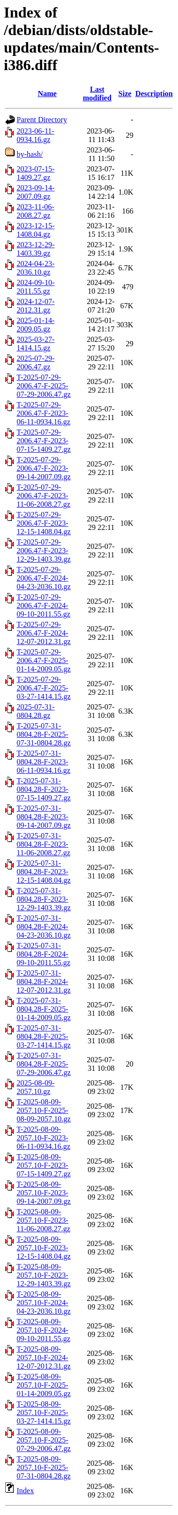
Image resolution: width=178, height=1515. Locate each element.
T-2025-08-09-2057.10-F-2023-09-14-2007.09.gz (44, 1192)
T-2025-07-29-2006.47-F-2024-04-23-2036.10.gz (44, 578)
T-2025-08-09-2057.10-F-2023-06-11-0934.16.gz (43, 1137)
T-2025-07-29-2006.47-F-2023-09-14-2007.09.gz (44, 468)
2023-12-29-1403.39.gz (36, 249)
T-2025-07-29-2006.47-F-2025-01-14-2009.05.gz (44, 660)
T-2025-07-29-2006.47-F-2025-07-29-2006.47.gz (44, 385)
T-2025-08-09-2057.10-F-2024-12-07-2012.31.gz (44, 1357)
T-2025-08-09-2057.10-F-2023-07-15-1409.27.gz (44, 1165)
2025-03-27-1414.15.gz (36, 343)
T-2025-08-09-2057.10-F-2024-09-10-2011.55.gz (43, 1330)
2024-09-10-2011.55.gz (36, 286)
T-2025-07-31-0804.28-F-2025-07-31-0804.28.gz (44, 734)
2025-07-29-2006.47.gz (36, 362)
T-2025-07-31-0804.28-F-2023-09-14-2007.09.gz (44, 816)
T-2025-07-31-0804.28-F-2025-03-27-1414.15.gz (44, 1036)
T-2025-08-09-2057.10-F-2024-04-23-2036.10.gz (44, 1302)
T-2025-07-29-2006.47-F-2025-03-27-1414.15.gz (44, 687)
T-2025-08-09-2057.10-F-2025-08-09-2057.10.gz (44, 1110)
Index (25, 1491)
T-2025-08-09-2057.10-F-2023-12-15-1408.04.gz (44, 1247)
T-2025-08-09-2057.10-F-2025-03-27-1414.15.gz (44, 1412)
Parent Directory (42, 120)
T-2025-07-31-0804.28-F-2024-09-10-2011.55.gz (43, 954)
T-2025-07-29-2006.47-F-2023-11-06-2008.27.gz (43, 495)
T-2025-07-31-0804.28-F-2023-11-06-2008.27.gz (43, 844)
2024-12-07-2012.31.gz (36, 305)
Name (46, 94)
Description (154, 94)
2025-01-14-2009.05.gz (36, 324)
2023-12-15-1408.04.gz (36, 230)
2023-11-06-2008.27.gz (35, 211)
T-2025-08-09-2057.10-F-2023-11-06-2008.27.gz (43, 1220)
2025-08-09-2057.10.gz (36, 1087)
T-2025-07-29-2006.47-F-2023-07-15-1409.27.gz (44, 440)
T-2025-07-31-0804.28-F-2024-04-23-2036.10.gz (44, 926)
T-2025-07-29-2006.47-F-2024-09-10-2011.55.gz (43, 605)
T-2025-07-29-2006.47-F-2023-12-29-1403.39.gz (44, 550)
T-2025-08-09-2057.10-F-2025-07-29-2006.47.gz (44, 1439)
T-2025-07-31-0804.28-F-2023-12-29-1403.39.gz (44, 899)
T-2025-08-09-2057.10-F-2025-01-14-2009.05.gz (44, 1385)
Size (124, 94)
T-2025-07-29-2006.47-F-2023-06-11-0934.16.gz (43, 413)
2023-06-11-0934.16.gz (35, 135)
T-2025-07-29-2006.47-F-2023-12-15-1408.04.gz (44, 523)
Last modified (97, 93)
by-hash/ (30, 154)
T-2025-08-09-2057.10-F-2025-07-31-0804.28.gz (44, 1467)
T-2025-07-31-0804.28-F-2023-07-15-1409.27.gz (44, 789)
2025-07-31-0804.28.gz (36, 711)
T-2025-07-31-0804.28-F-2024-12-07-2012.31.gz (44, 981)
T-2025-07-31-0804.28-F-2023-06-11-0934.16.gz (43, 761)
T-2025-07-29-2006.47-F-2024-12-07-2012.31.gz (44, 632)
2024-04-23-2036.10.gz (36, 268)
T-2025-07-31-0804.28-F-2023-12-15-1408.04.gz (44, 871)
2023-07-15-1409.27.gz (36, 173)
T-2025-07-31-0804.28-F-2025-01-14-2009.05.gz (44, 1009)
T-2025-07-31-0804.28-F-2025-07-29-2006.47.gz (44, 1063)
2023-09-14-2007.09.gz (36, 192)
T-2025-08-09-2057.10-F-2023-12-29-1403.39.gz (44, 1275)
